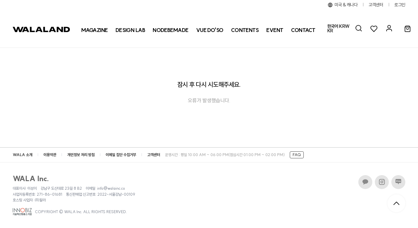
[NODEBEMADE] (171, 30)
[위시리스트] (374, 28)
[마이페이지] (389, 28)
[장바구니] (407, 29)
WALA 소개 (22, 154)
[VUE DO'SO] (209, 30)
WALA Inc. (31, 178)
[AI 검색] (358, 28)
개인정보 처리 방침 (81, 154)
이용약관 (49, 154)
